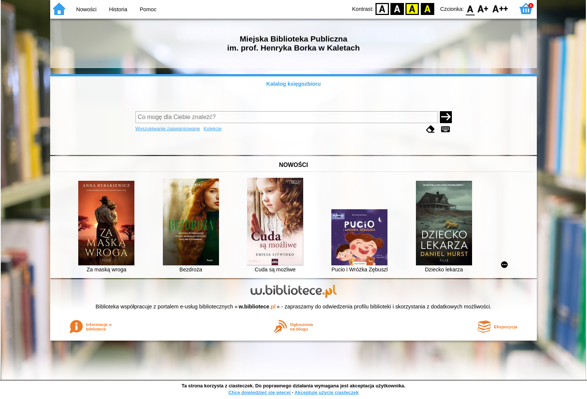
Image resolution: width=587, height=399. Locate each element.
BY (427, 8)
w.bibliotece (257, 307)
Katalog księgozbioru (293, 84)
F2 (500, 8)
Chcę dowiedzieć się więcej (259, 392)
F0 (470, 8)
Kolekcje (213, 128)
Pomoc (148, 9)
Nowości (86, 9)
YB (412, 8)
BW (397, 8)
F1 (483, 8)
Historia (118, 9)
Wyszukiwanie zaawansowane (168, 128)
